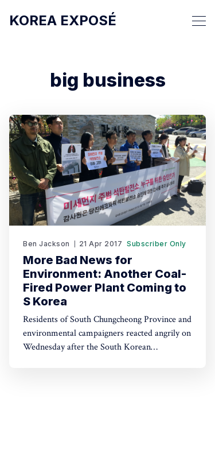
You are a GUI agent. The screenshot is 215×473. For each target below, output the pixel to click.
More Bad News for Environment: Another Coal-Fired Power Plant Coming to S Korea (104, 280)
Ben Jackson (46, 243)
